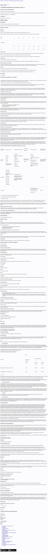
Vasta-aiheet (4, 529)
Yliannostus (4, 534)
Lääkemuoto (4, 526)
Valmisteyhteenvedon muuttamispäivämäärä (9, 544)
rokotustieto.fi (6, 0)
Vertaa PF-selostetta (3, 5)
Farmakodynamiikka (5, 535)
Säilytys (3, 540)
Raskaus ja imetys (5, 531)
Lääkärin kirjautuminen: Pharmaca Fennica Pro (16, 0)
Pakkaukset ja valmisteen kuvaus (7, 541)
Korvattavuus (4, 542)
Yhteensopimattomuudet (6, 538)
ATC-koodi (4, 543)
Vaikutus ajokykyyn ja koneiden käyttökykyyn (9, 532)
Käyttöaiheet (4, 527)
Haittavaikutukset (5, 533)
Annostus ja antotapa (5, 528)
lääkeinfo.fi (2, 0)
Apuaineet (3, 537)
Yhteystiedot (4, 545)
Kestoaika (3, 539)
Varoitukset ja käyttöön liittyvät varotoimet (8, 530)
